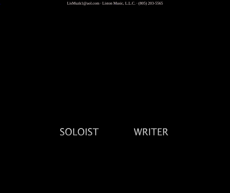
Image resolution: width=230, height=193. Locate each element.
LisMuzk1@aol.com (83, 3)
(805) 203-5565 (150, 3)
